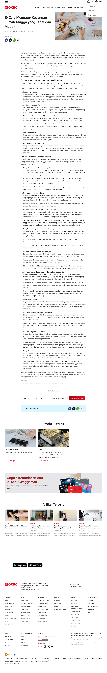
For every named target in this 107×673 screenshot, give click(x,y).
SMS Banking (74, 617)
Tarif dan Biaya (9, 639)
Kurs (6, 642)
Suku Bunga (8, 645)
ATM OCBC (74, 603)
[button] (99, 640)
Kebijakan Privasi (66, 658)
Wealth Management (10, 618)
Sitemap (87, 658)
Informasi (90, 600)
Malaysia (91, 11)
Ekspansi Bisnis (42, 606)
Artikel (70, 7)
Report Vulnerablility (97, 658)
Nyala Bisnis (24, 600)
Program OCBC (9, 624)
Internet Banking (75, 611)
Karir (22, 639)
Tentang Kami (78, 7)
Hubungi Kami (41, 643)
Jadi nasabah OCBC (76, 398)
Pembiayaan (57, 603)
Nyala (6, 600)
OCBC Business (75, 614)
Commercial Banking (43, 600)
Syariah (57, 7)
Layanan (56, 606)
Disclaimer (56, 658)
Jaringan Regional (42, 621)
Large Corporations (43, 603)
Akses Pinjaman (25, 609)
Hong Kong (92, 15)
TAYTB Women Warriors (28, 603)
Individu (37, 7)
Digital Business (25, 612)
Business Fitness (25, 618)
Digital (64, 7)
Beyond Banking (25, 615)
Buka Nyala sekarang (56, 398)
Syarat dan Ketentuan (27, 633)
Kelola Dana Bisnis (26, 606)
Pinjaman (7, 615)
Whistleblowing (78, 658)
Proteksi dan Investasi (60, 609)
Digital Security (25, 645)
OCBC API (73, 626)
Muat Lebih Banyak (53, 390)
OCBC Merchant (75, 623)
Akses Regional (25, 621)
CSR (88, 612)
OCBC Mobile (74, 600)
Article (23, 642)
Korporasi (50, 7)
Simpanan (7, 609)
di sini (18, 664)
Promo (6, 621)
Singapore (91, 6)
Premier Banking (9, 603)
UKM (43, 7)
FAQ (22, 636)
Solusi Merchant (75, 620)
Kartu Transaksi (9, 612)
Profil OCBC (90, 603)
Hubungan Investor (92, 606)
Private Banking (9, 606)
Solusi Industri (41, 618)
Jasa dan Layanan (9, 636)
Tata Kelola (90, 609)
